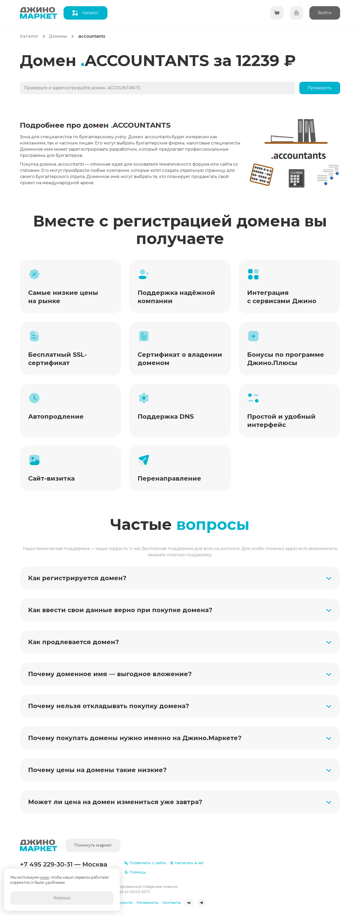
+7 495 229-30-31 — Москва (63, 864)
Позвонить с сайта (145, 863)
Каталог (29, 36)
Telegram (201, 902)
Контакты (171, 902)
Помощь (135, 872)
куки (44, 877)
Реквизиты (147, 902)
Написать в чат (187, 863)
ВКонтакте (189, 902)
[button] (180, 578)
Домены (58, 36)
